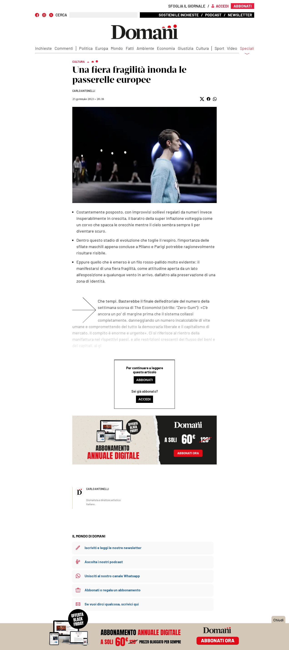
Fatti (130, 48)
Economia (166, 48)
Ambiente (145, 48)
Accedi (144, 399)
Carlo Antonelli (83, 90)
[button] (202, 99)
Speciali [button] (247, 51)
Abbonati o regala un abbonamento (113, 590)
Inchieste (43, 48)
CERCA (61, 15)
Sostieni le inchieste (179, 15)
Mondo (117, 48)
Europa (101, 48)
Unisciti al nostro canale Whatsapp (112, 576)
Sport (219, 48)
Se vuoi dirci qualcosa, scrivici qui (112, 604)
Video (232, 48)
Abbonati (144, 380)
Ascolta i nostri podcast (104, 562)
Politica (86, 48)
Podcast (213, 15)
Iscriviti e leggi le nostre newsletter (113, 547)
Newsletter (240, 15)
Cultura (202, 48)
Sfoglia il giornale (186, 6)
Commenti (64, 48)
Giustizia (185, 48)
